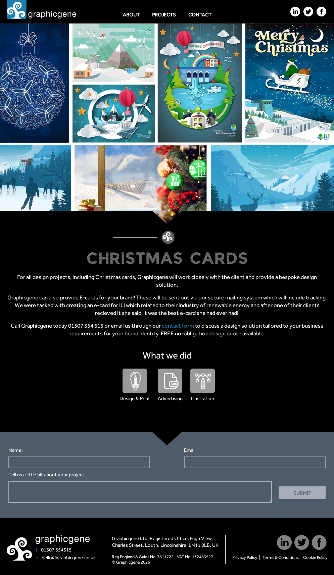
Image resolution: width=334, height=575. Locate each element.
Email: (190, 450)
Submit (302, 493)
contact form (178, 325)
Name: (15, 450)
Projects (164, 14)
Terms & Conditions (280, 557)
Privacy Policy (244, 557)
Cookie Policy (315, 557)
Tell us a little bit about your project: (47, 474)
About (131, 14)
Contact (199, 14)
